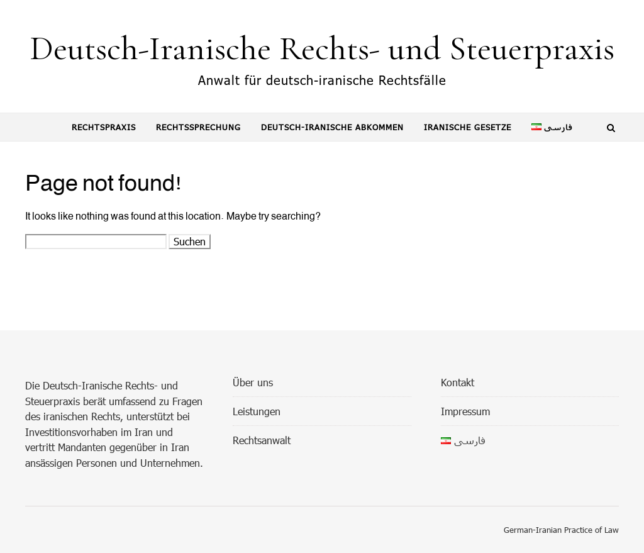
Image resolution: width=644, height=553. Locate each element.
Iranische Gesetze (467, 127)
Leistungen (256, 411)
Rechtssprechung (198, 127)
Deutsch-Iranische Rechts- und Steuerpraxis (322, 48)
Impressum (465, 411)
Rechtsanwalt (262, 440)
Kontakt (457, 382)
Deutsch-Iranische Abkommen (332, 127)
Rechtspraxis (104, 127)
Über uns (253, 382)
